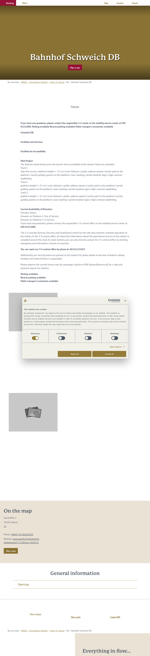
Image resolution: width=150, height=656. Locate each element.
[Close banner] (125, 301)
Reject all (74, 354)
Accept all (109, 354)
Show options (116, 347)
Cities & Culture (57, 82)
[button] (8, 3)
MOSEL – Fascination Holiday (34, 82)
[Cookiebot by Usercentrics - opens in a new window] (110, 301)
